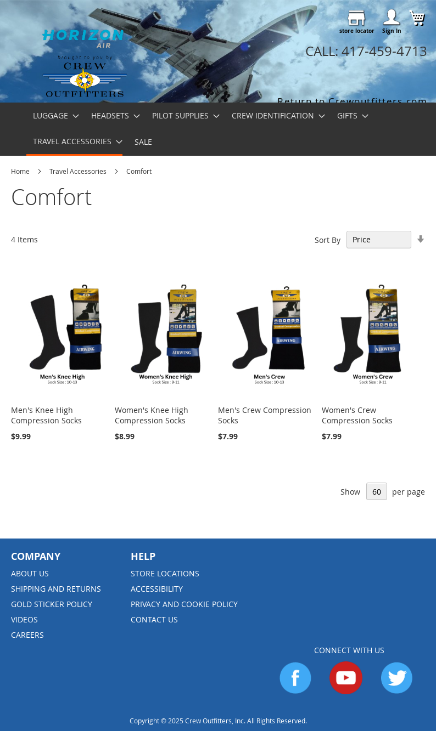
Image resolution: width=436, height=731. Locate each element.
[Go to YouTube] (346, 691)
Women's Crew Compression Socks (357, 415)
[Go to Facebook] (295, 691)
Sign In (391, 31)
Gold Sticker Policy (51, 604)
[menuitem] (52, 115)
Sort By (327, 239)
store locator (356, 31)
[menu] (218, 129)
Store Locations (165, 573)
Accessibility (157, 588)
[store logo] (84, 58)
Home (21, 171)
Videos (24, 619)
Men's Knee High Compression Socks (46, 415)
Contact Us (154, 619)
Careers (27, 635)
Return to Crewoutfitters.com (352, 101)
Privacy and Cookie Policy (184, 604)
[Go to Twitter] (396, 691)
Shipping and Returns (56, 588)
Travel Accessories (78, 171)
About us (30, 573)
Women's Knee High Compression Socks (151, 415)
